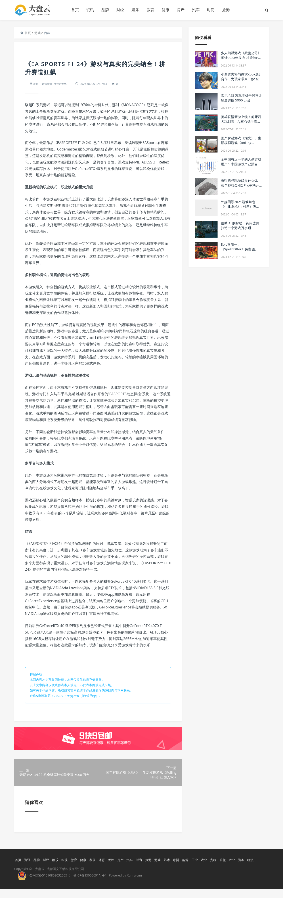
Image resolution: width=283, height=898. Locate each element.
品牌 (105, 9)
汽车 (196, 9)
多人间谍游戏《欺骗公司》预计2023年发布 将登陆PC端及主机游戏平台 (241, 57)
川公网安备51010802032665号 (44, 884)
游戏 (37, 33)
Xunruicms (134, 884)
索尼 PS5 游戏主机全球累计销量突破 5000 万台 (241, 97)
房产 (180, 9)
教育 (150, 9)
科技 (66, 868)
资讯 (90, 9)
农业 (212, 868)
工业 (202, 868)
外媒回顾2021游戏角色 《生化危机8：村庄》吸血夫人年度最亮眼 (240, 206)
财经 (120, 9)
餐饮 (115, 868)
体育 (105, 868)
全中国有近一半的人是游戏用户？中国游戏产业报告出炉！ (241, 164)
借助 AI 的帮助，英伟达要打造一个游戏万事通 (240, 225)
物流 (261, 868)
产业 (241, 868)
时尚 (211, 9)
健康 (165, 9)
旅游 (226, 9)
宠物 (222, 868)
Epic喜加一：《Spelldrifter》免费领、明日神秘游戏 (241, 249)
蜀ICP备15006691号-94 (90, 884)
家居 (95, 868)
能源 (193, 868)
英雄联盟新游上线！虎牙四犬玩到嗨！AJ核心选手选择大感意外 (241, 121)
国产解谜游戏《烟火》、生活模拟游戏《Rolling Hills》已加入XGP (241, 143)
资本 (251, 868)
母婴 (183, 868)
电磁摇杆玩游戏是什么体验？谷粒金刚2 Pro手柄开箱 (240, 185)
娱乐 (135, 9)
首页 (75, 9)
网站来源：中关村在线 (57, 84)
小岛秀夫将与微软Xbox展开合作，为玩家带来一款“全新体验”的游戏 (241, 79)
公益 (232, 868)
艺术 (173, 868)
